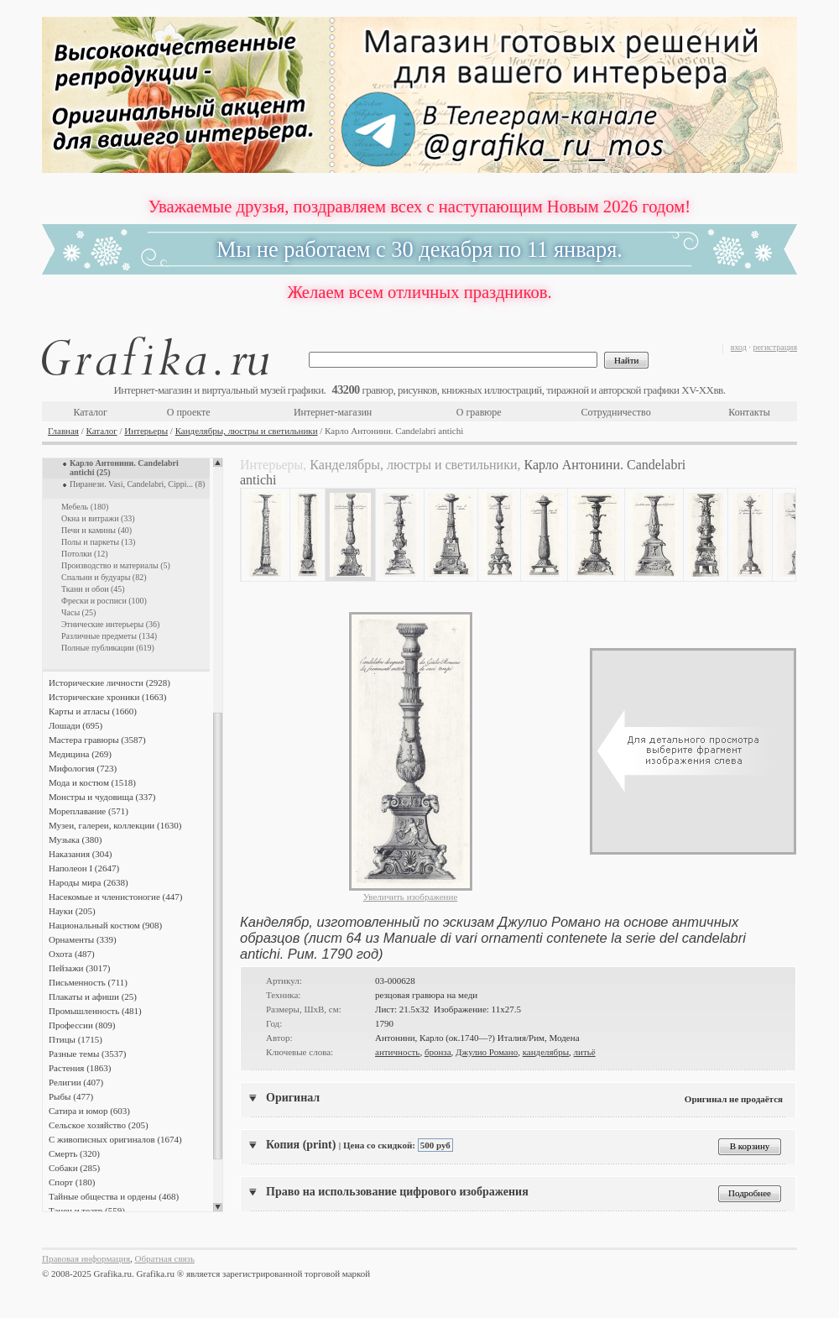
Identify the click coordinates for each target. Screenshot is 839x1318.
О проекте (189, 412)
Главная (63, 431)
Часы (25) (78, 612)
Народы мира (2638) (88, 882)
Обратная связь (165, 1258)
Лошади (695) (75, 725)
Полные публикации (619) (107, 647)
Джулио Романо (487, 1052)
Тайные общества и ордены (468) (114, 1196)
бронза (438, 1052)
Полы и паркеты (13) (98, 542)
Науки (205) (72, 911)
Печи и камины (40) (96, 530)
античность (397, 1052)
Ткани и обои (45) (93, 589)
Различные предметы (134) (109, 636)
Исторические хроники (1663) (107, 697)
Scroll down (217, 1207)
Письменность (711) (88, 982)
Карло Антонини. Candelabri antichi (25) (124, 467)
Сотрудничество (616, 412)
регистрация (775, 347)
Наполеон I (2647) (84, 868)
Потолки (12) (84, 553)
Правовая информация (86, 1258)
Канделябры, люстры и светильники (246, 431)
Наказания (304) (80, 854)
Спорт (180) (72, 1182)
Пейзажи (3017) (80, 968)
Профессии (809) (82, 1025)
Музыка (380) (75, 839)
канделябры (546, 1052)
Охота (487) (72, 954)
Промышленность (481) (95, 1011)
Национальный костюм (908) (105, 925)
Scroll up (217, 462)
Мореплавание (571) (88, 811)
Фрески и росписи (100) (104, 600)
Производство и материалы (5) (115, 565)
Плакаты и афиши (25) (93, 996)
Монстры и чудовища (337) (102, 797)
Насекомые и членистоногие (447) (115, 897)
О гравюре (479, 412)
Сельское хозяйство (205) (99, 1125)
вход (739, 347)
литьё (585, 1052)
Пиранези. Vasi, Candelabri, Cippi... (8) (137, 484)
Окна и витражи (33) (98, 518)
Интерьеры (146, 431)
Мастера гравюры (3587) (97, 740)
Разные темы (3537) (87, 1054)
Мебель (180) (84, 506)
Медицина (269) (80, 754)
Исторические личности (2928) (109, 682)
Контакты (749, 412)
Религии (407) (76, 1082)
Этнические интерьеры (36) (110, 624)
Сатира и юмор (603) (89, 1111)
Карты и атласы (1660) (93, 711)
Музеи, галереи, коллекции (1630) (115, 825)
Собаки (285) (74, 1168)
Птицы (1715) (75, 1039)
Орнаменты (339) (83, 939)
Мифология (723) (83, 768)
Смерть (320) (74, 1153)
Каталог (90, 412)
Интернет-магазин (333, 412)
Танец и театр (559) (87, 1211)
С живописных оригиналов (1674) (115, 1139)
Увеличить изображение (410, 897)
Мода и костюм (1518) (92, 782)
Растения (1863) (80, 1068)
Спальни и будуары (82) (104, 577)
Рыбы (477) (71, 1096)
